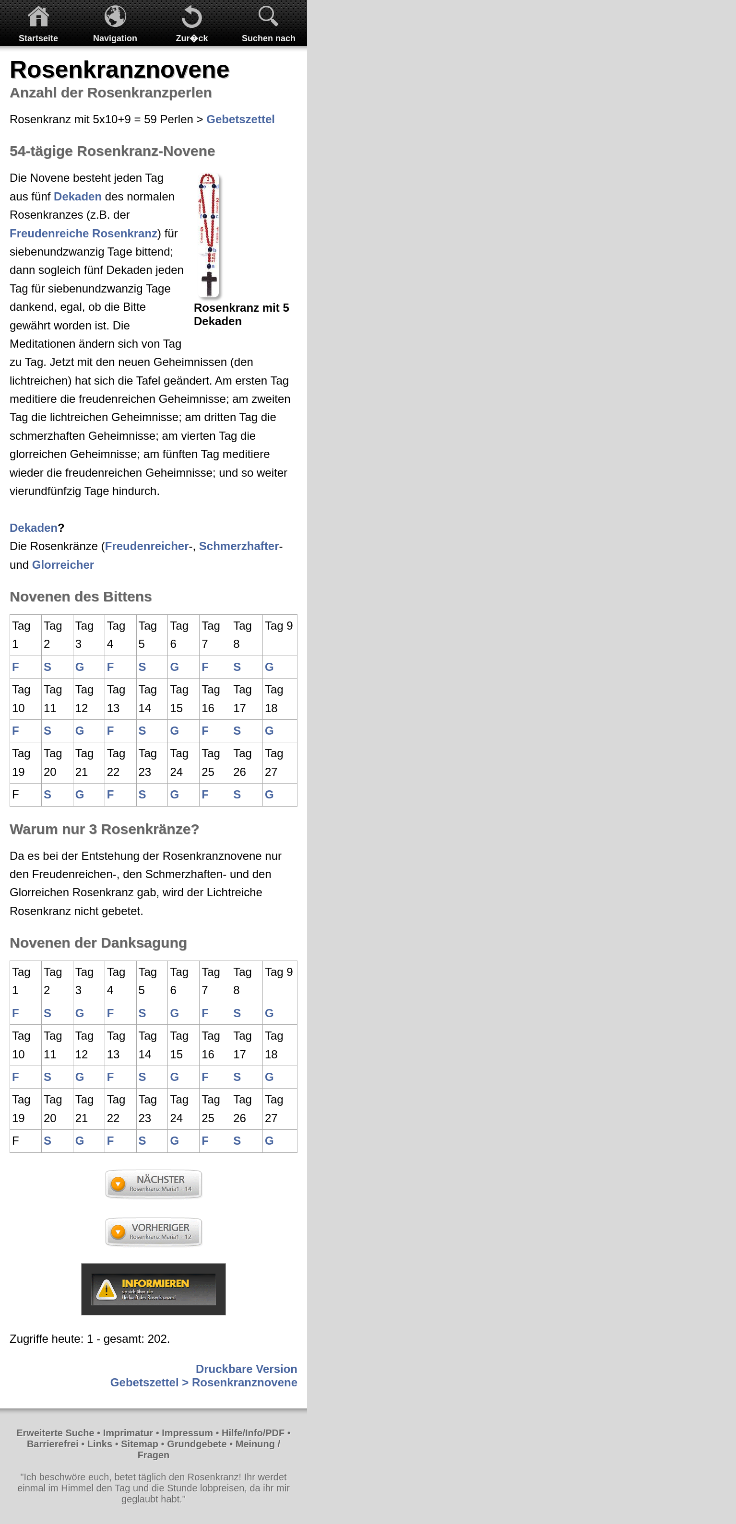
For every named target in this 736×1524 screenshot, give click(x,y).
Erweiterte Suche (55, 1433)
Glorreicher (63, 564)
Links (99, 1444)
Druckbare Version (246, 1368)
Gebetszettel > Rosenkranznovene (203, 1382)
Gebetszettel (240, 119)
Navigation (115, 38)
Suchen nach (269, 38)
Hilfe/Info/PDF (253, 1433)
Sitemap (139, 1444)
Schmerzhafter (239, 545)
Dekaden (78, 196)
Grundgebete (196, 1444)
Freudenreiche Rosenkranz (83, 233)
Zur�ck (192, 38)
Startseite (38, 38)
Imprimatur (128, 1433)
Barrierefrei (53, 1444)
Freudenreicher (147, 545)
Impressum (187, 1433)
